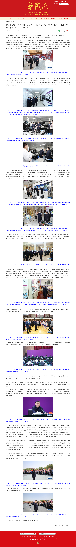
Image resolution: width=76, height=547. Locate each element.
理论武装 (19, 18)
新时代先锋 (37, 18)
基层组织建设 (25, 18)
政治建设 (14, 18)
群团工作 (43, 18)
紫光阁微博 (61, 18)
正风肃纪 (32, 18)
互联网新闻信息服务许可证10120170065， (45, 538)
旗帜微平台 (67, 18)
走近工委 (9, 18)
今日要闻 (12, 21)
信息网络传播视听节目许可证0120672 (59, 538)
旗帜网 (7, 21)
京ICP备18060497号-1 (20, 538)
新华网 (10, 30)
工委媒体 (53, 18)
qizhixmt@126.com (62, 1)
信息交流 (48, 18)
